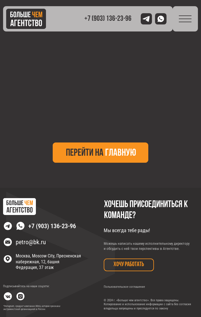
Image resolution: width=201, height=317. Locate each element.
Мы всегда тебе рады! (127, 230)
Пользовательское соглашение (124, 287)
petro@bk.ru (31, 242)
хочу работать (129, 264)
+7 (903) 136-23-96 (107, 19)
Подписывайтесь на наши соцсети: (26, 286)
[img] (26, 19)
